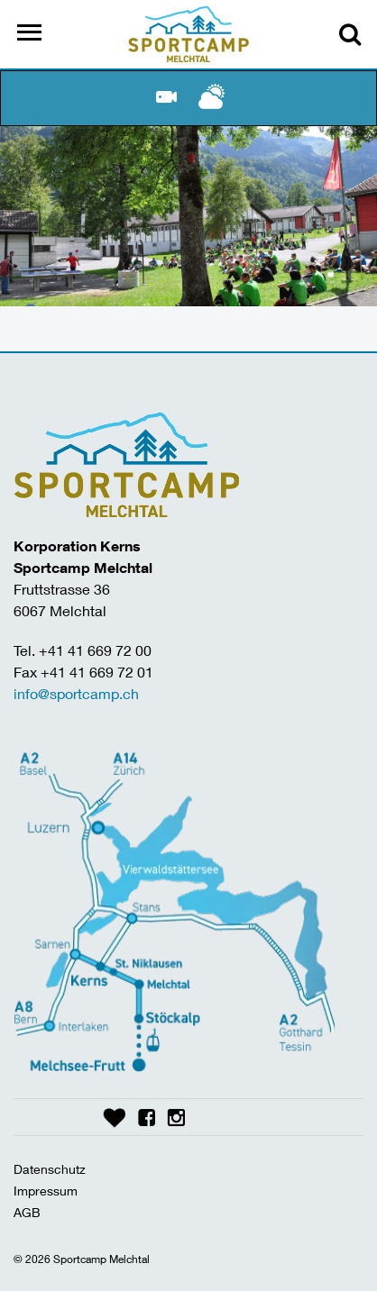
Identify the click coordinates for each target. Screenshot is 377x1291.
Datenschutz (50, 1169)
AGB (27, 1212)
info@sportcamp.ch (76, 693)
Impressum (46, 1190)
